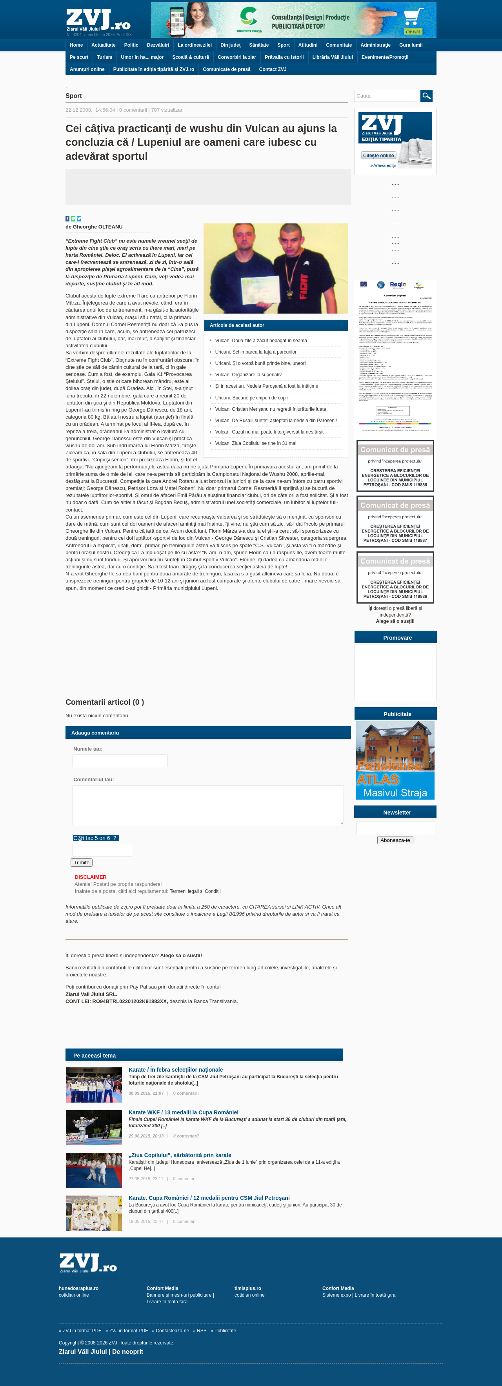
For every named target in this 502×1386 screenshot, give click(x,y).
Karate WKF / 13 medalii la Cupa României (183, 1112)
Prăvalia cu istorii (284, 57)
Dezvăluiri (158, 45)
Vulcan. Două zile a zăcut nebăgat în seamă (261, 340)
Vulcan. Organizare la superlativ (248, 374)
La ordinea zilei (195, 45)
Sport (283, 45)
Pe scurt (79, 57)
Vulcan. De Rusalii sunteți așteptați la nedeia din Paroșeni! (276, 420)
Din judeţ (230, 45)
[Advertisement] (208, 187)
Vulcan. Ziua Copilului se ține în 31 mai (255, 443)
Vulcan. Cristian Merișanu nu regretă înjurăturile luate (270, 409)
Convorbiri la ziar (237, 57)
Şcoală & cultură (190, 57)
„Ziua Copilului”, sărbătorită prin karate (180, 1155)
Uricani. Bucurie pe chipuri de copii (251, 398)
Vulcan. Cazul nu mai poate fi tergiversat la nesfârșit (269, 432)
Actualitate (103, 45)
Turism (104, 57)
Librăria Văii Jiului (333, 57)
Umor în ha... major (142, 57)
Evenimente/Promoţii (385, 57)
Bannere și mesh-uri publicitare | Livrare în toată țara (180, 1295)
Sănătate (259, 45)
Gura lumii (410, 45)
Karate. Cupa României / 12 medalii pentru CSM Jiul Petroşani (209, 1198)
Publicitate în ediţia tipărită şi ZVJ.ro (154, 69)
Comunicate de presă (226, 69)
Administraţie (375, 45)
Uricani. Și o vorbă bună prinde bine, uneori (260, 363)
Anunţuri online (87, 69)
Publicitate (225, 1330)
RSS (202, 1330)
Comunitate (339, 45)
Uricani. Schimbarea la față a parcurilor (255, 352)
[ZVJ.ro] (251, 1262)
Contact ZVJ (273, 69)
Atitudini (308, 45)
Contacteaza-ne (172, 1330)
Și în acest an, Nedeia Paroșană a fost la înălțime (266, 386)
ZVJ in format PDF (82, 1330)
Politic (131, 45)
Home (76, 45)
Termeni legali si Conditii (195, 891)
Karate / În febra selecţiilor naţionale (176, 1070)
